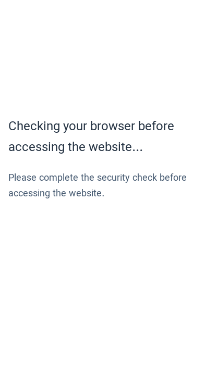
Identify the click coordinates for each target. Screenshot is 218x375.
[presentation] (87, 238)
